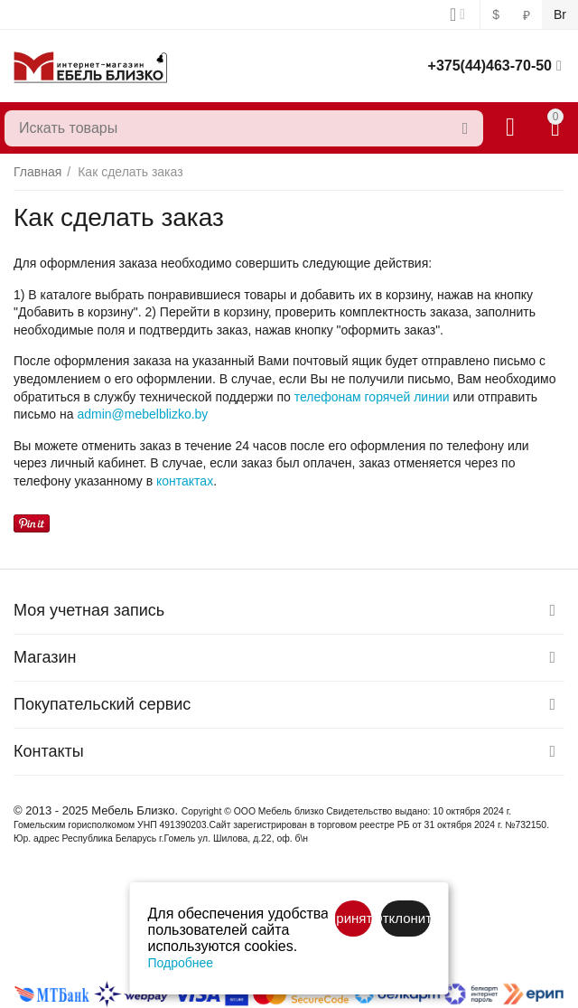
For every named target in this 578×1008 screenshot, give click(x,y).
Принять (352, 918)
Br (560, 14)
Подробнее (181, 963)
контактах (184, 481)
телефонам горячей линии (372, 397)
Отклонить (405, 918)
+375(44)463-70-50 (490, 65)
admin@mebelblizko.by (142, 414)
